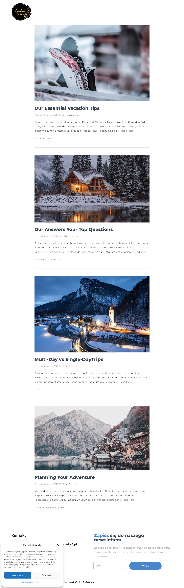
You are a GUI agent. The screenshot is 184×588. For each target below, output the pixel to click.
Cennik (115, 11)
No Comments (72, 115)
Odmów (46, 575)
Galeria (86, 11)
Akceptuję (17, 575)
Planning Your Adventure (73, 476)
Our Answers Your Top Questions (85, 228)
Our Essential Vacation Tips (76, 107)
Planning (56, 507)
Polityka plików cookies (30, 582)
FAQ (42, 259)
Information (45, 138)
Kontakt (129, 11)
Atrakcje (100, 11)
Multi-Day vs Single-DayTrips (78, 358)
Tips (53, 138)
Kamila (47, 115)
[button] (58, 545)
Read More (127, 130)
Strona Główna (67, 11)
